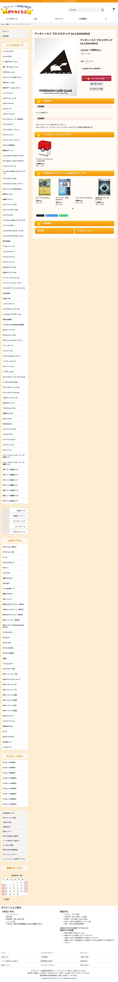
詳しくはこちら (19, 919)
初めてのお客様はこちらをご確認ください (28, 924)
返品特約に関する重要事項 (90, 68)
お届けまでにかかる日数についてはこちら (74, 928)
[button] (106, 19)
